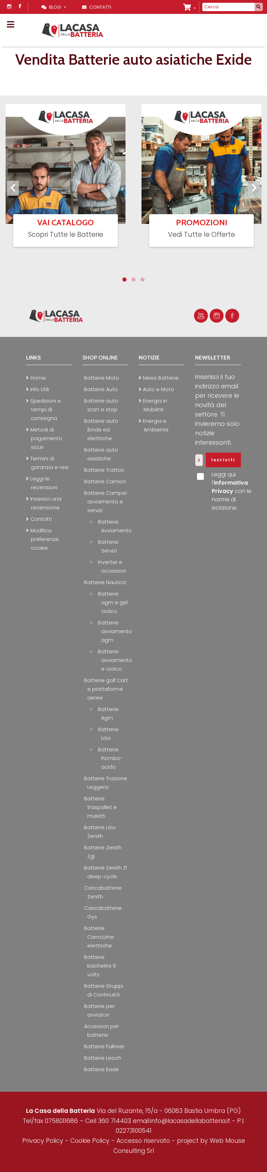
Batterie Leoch (102, 1057)
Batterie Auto (101, 389)
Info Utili (39, 389)
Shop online (100, 357)
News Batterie (161, 377)
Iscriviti (223, 460)
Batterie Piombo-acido (110, 758)
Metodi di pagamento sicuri (46, 438)
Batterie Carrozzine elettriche (99, 937)
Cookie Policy (90, 1141)
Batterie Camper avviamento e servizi (105, 502)
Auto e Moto (158, 389)
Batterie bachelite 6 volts (100, 966)
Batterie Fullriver (104, 1046)
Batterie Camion (105, 481)
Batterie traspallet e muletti (100, 807)
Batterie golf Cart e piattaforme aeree (106, 689)
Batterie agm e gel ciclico (113, 602)
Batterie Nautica (105, 582)
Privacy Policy (43, 1141)
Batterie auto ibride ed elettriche (101, 430)
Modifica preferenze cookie (44, 539)
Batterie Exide (101, 1069)
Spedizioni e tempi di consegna (45, 409)
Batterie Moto (101, 377)
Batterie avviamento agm (115, 631)
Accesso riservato (143, 1141)
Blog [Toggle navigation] (52, 7)
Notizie (149, 357)
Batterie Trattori (104, 470)
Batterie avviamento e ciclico (115, 660)
